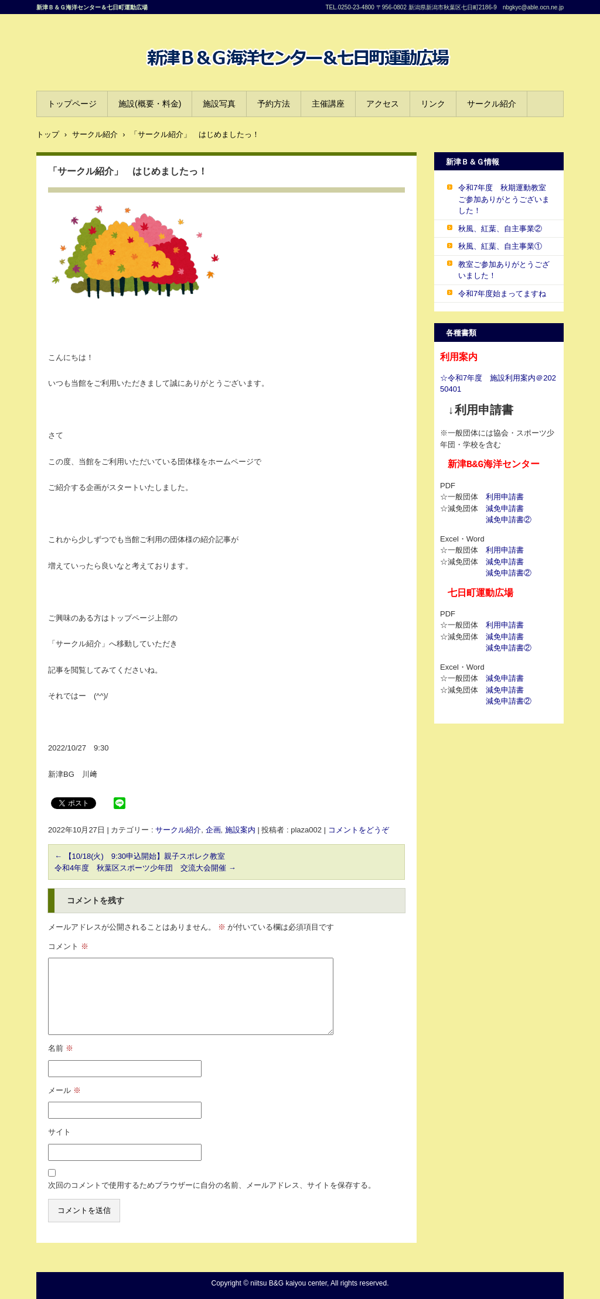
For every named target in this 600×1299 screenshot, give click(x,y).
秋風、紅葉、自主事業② (500, 228)
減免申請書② (508, 519)
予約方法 (273, 103)
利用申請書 (505, 496)
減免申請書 (505, 508)
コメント (68, 946)
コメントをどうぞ (358, 829)
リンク (433, 103)
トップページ (72, 103)
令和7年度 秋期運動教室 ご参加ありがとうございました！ (506, 199)
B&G (150, 79)
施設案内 (240, 829)
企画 (213, 829)
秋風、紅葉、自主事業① (500, 246)
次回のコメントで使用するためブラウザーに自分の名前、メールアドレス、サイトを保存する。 (212, 1185)
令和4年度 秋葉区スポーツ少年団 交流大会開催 (145, 867)
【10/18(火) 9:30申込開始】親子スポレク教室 (139, 856)
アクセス (382, 103)
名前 (60, 1048)
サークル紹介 (491, 103)
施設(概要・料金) (149, 103)
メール (64, 1090)
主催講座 (328, 103)
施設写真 (219, 103)
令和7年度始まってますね (502, 293)
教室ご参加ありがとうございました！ (504, 270)
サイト (59, 1131)
